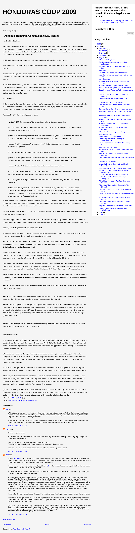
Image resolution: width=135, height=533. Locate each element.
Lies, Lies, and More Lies (108, 147)
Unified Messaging (105, 134)
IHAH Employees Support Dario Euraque (113, 85)
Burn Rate (102, 70)
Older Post (87, 524)
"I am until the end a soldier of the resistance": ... (116, 109)
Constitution (13, 400)
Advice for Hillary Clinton (107, 60)
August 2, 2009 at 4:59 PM (17, 451)
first (49, 466)
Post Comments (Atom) (21, 529)
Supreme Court (32, 400)
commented (17, 458)
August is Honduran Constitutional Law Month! (115, 206)
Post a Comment (9, 519)
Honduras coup (22, 400)
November (103, 51)
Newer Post (7, 524)
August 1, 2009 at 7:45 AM (17, 426)
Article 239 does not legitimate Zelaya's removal (116, 132)
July (100, 212)
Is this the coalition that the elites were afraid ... (115, 168)
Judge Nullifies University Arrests (110, 136)
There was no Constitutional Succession (113, 73)
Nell (7, 409)
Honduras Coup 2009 (39, 11)
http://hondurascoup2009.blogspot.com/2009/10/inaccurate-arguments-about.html (117, 21)
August (102, 58)
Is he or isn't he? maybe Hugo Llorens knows (115, 88)
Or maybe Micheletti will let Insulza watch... (114, 174)
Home (47, 524)
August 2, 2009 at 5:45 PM (17, 514)
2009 (99, 46)
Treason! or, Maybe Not (107, 162)
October (102, 53)
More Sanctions (104, 79)
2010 (99, 44)
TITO (7, 429)
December (103, 48)
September (103, 55)
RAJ (7, 455)
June (101, 214)
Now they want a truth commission (111, 102)
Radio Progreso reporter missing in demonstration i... (111, 140)
